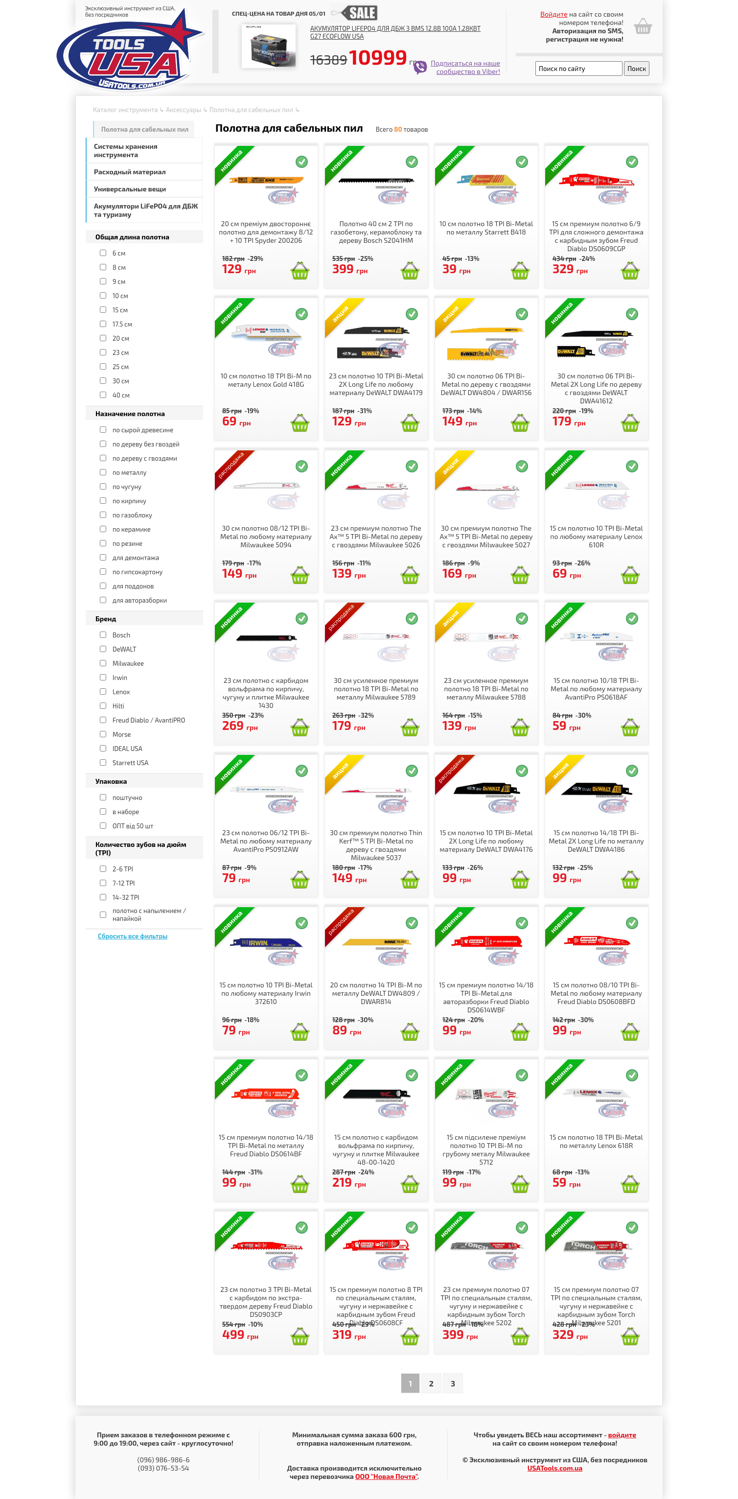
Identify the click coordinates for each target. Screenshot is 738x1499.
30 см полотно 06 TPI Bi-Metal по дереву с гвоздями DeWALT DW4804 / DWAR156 (486, 384)
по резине (127, 543)
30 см (121, 381)
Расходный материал (130, 171)
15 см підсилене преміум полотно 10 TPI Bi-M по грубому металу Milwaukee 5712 (486, 1149)
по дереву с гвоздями (145, 458)
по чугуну (127, 487)
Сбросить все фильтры (132, 936)
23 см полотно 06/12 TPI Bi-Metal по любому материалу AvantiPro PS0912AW (266, 840)
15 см (120, 310)
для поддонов (133, 586)
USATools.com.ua (555, 1468)
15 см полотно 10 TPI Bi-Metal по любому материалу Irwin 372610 (265, 993)
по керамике (132, 529)
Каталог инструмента (125, 110)
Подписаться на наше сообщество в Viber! (465, 67)
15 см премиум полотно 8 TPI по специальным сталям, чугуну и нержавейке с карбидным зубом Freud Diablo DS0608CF (376, 1306)
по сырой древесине (143, 430)
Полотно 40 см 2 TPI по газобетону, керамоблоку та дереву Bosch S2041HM (376, 231)
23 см (121, 352)
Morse (122, 734)
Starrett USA (130, 763)
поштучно (127, 797)
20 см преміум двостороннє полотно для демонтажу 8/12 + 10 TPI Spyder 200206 (266, 231)
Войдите (554, 14)
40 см (121, 395)
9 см (119, 281)
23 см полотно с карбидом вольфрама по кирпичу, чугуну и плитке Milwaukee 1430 (266, 692)
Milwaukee (128, 663)
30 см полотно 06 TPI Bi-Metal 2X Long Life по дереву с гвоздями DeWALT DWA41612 (596, 388)
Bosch (121, 635)
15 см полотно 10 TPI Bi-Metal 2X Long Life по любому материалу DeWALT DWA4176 (485, 840)
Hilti (118, 706)
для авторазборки (140, 600)
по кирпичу (129, 501)
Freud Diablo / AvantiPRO (149, 720)
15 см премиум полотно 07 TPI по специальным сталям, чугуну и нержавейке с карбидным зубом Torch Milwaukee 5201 (596, 1306)
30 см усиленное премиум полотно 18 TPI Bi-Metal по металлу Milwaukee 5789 (376, 688)
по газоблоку (132, 515)
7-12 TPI (124, 883)
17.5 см (122, 324)
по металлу (129, 472)
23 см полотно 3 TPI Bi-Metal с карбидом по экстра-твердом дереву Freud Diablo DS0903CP (266, 1301)
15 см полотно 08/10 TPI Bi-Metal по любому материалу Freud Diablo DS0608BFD (596, 993)
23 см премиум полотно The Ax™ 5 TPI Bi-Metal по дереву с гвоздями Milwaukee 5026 (376, 536)
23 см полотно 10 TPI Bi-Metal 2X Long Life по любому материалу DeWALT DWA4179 (376, 384)
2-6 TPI (123, 869)
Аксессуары (183, 110)
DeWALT (125, 649)
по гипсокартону (138, 572)
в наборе (126, 812)
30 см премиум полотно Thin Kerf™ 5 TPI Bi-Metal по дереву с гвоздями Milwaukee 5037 (376, 845)
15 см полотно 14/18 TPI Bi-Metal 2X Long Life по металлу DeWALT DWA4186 (596, 840)
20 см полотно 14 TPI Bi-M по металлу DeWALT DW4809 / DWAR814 (376, 993)
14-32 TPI (126, 897)
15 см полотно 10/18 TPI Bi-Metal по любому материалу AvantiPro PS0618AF (596, 688)
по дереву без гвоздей (146, 444)
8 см (119, 267)
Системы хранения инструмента (126, 150)
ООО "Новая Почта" (386, 1476)
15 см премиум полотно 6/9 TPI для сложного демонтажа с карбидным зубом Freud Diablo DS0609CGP (596, 236)
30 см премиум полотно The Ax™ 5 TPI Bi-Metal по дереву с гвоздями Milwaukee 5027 (486, 536)
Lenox (121, 692)
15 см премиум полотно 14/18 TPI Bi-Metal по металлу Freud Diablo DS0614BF (266, 1145)
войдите (622, 1434)
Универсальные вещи (130, 189)
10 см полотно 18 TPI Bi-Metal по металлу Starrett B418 (486, 227)
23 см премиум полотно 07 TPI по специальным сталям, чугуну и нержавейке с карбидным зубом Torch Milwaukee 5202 (486, 1306)
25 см (121, 367)
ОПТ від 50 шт (133, 826)
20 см (121, 338)
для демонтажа (136, 558)
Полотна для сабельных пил (251, 110)
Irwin (120, 677)
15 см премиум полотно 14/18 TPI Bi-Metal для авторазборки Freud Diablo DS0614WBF (486, 997)
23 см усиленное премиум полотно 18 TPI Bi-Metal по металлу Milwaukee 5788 (486, 688)
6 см (119, 253)
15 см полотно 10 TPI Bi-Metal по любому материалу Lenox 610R (596, 536)
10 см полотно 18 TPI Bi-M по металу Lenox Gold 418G (266, 380)
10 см (120, 296)
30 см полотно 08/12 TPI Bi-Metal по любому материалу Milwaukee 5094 (266, 536)
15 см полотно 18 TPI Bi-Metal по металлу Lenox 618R (596, 1141)
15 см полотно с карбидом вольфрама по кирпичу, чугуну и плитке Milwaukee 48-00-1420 (376, 1149)
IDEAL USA (127, 748)
